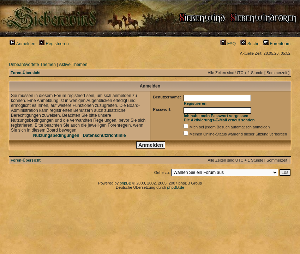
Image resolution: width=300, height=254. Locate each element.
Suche (249, 43)
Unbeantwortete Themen (32, 64)
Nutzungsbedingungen (56, 135)
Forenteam (276, 43)
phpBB (125, 183)
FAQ (228, 43)
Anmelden (22, 43)
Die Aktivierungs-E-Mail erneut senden (219, 120)
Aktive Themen (73, 64)
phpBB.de (175, 187)
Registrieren (54, 43)
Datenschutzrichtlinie (104, 135)
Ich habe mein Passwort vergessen (216, 116)
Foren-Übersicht (26, 73)
